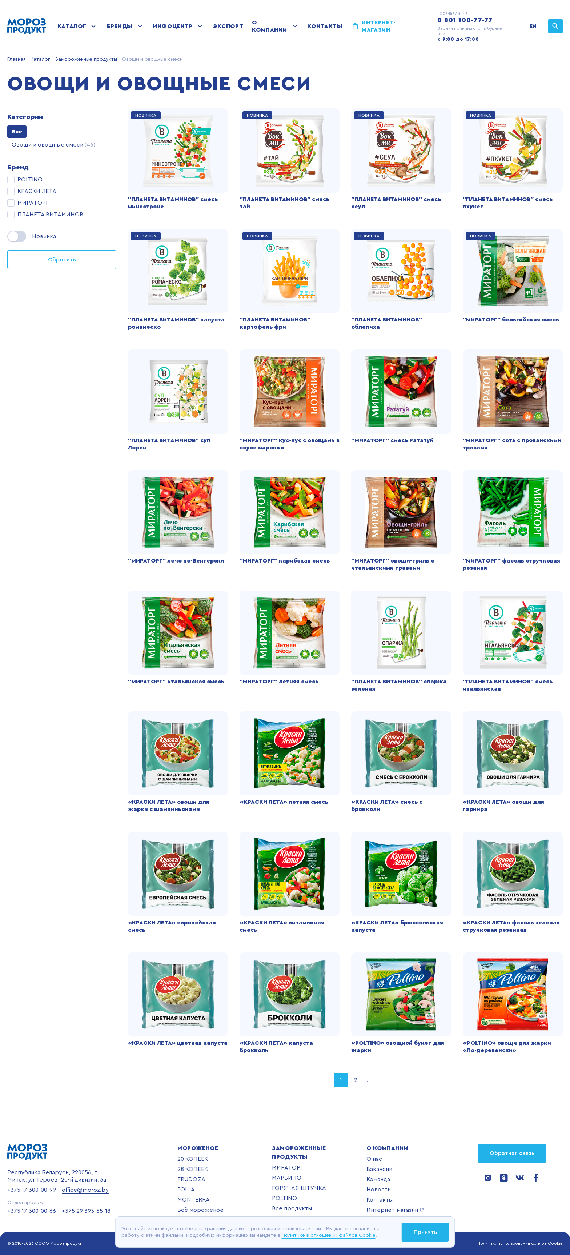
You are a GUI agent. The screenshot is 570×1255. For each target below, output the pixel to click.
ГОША (186, 1189)
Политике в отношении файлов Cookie (329, 1235)
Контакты (324, 26)
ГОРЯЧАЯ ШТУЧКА (299, 1188)
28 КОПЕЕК (192, 1169)
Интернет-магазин (379, 26)
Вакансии (379, 1169)
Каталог (71, 26)
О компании (269, 26)
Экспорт (228, 26)
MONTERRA (193, 1200)
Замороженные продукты (85, 59)
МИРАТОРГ (287, 1168)
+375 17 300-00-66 (31, 1211)
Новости (378, 1189)
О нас (374, 1159)
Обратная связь (512, 1153)
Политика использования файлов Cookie (520, 1243)
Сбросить (62, 260)
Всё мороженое (200, 1210)
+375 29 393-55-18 (86, 1211)
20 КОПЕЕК (192, 1159)
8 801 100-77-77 (465, 20)
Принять (425, 1232)
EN (533, 26)
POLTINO (284, 1198)
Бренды (120, 26)
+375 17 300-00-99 (31, 1190)
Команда (378, 1179)
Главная (16, 59)
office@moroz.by (85, 1190)
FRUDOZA (191, 1179)
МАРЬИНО (286, 1178)
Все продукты (292, 1208)
